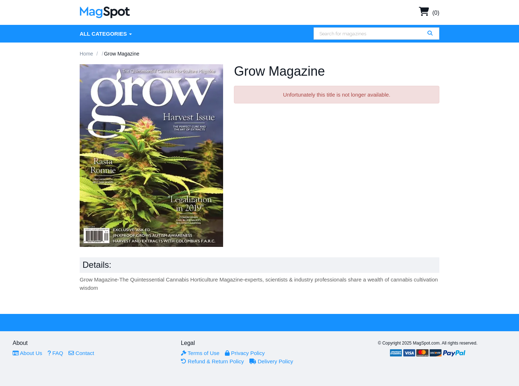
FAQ (55, 353)
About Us (27, 353)
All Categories (106, 34)
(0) (429, 13)
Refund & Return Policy (212, 361)
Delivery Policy (271, 361)
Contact (81, 353)
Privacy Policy (245, 353)
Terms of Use (200, 353)
